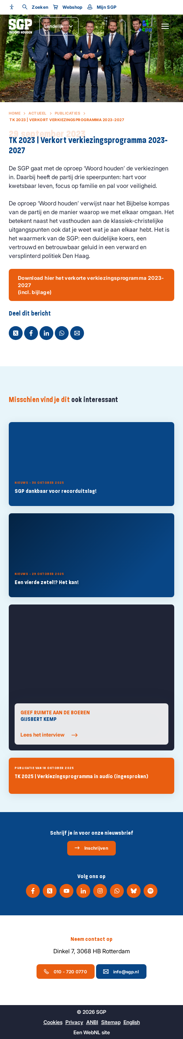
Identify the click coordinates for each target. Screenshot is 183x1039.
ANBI (92, 1022)
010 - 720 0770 (65, 971)
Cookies (52, 1022)
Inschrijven (91, 848)
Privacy (74, 1022)
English (131, 1022)
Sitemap (111, 1022)
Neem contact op (91, 939)
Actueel (37, 113)
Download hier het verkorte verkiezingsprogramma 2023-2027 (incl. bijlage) (91, 285)
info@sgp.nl (121, 971)
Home (14, 113)
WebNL (91, 1032)
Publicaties (68, 113)
